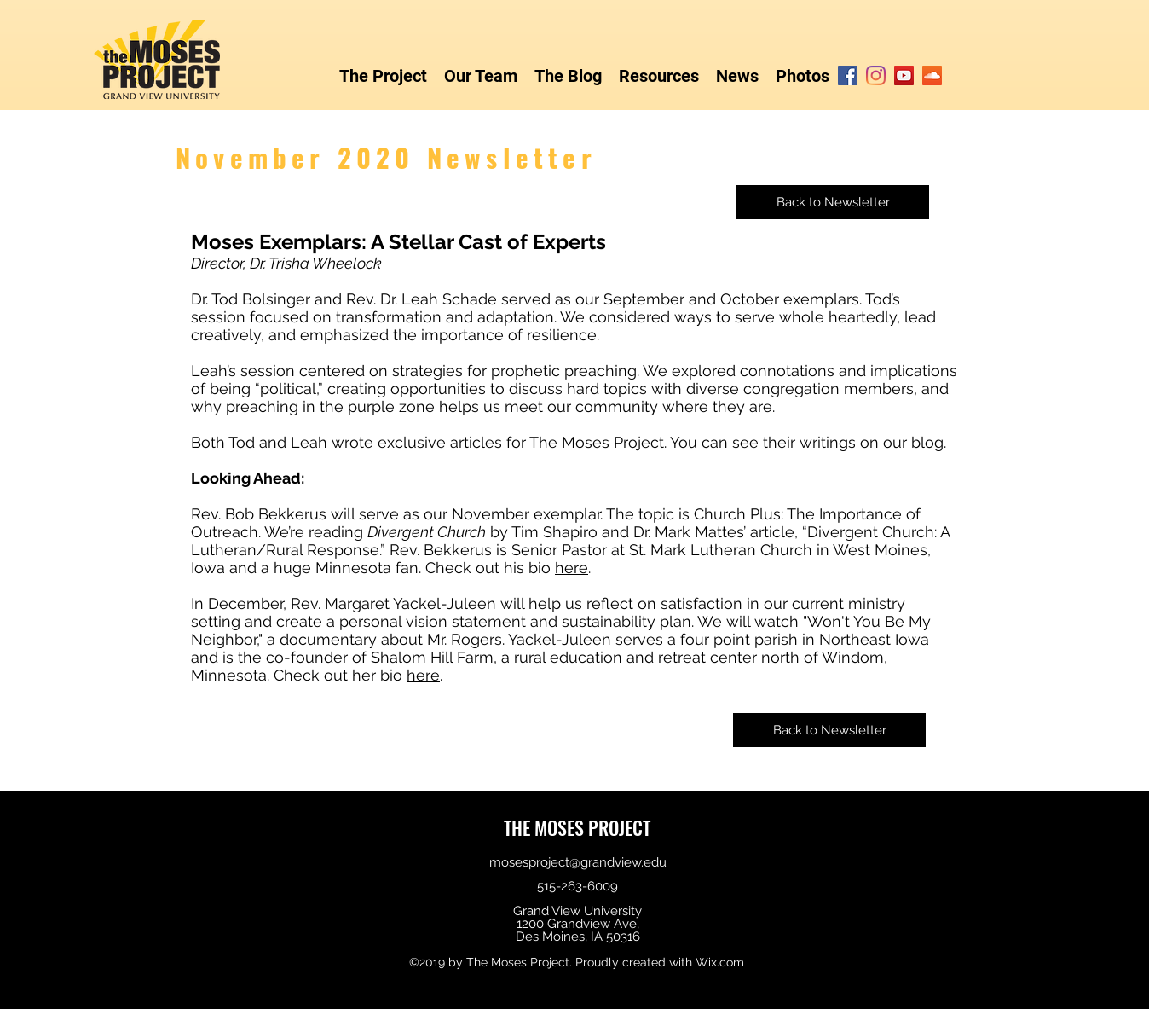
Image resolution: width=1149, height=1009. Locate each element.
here (571, 568)
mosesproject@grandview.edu (578, 862)
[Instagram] (876, 75)
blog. (928, 442)
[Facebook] (847, 75)
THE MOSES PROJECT (577, 827)
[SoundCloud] (932, 75)
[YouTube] (904, 75)
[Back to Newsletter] (832, 202)
